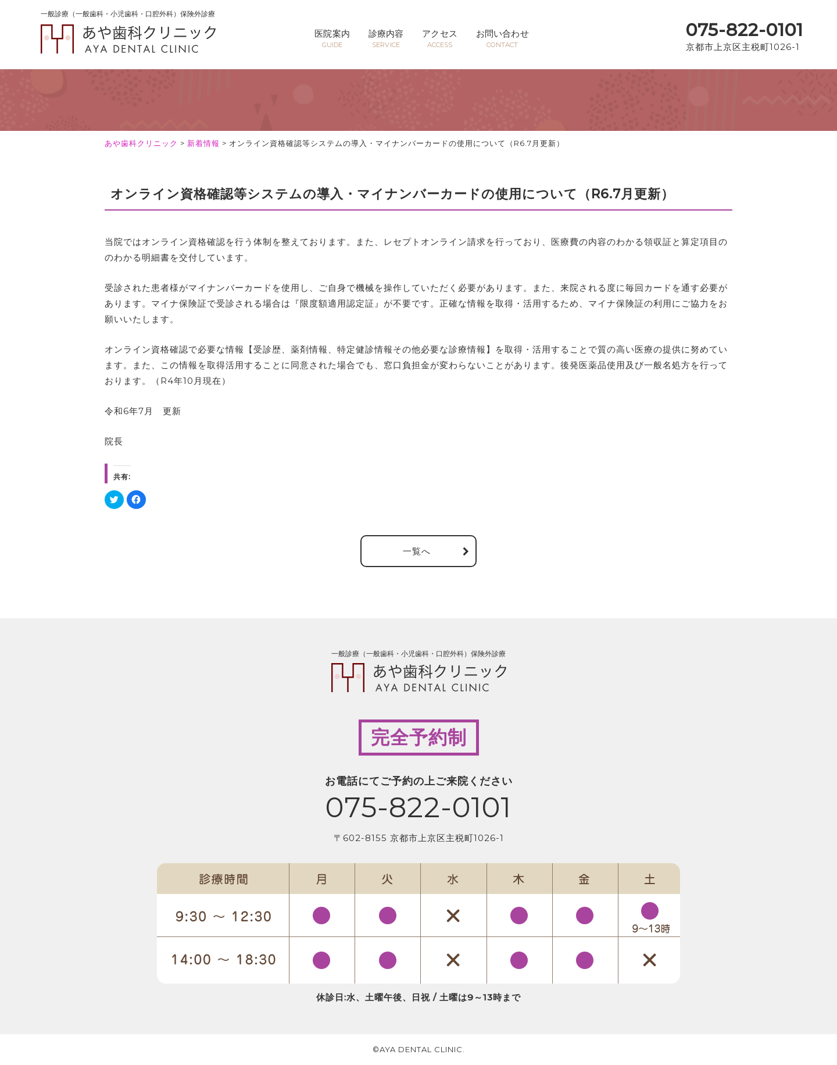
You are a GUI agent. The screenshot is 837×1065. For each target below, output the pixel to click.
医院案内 (330, 38)
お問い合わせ (504, 38)
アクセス (441, 38)
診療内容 (385, 38)
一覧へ (417, 551)
